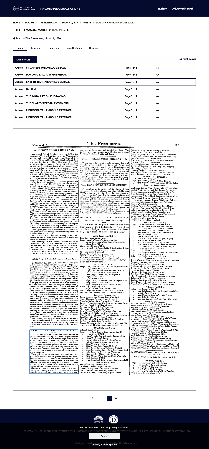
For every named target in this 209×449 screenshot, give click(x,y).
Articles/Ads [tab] (23, 59)
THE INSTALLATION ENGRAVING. (46, 96)
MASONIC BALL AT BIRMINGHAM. (46, 74)
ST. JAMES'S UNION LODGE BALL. (46, 67)
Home (16, 22)
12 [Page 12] (104, 398)
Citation (93, 48)
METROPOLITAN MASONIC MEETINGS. (49, 110)
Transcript (36, 48)
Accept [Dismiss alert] (104, 436)
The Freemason (48, 22)
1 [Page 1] (92, 398)
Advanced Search (183, 8)
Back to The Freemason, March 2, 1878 (37, 38)
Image (20, 48)
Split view (54, 48)
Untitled (31, 89)
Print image (188, 59)
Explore (162, 8)
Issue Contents (74, 48)
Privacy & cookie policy (104, 444)
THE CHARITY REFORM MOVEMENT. (47, 103)
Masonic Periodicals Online (60, 8)
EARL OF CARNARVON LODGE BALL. (48, 81)
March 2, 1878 (70, 22)
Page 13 (87, 22)
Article (19, 67)
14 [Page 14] (115, 398)
